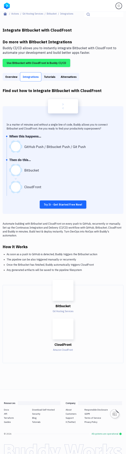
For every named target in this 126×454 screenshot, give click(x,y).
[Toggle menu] (119, 6)
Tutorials (49, 76)
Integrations (31, 76)
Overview (11, 76)
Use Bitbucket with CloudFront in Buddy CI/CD (36, 63)
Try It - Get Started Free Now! (63, 204)
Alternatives (69, 76)
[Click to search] (119, 14)
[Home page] (7, 14)
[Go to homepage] (7, 5)
